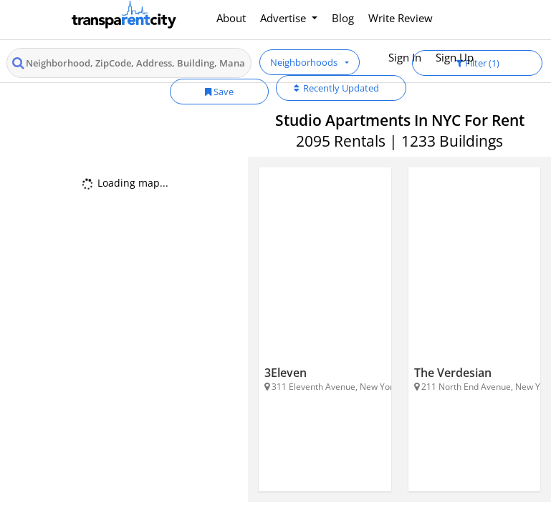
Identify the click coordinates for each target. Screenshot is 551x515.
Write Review (400, 18)
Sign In (404, 57)
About (231, 18)
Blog (343, 18)
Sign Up (455, 57)
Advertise (284, 18)
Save (219, 91)
